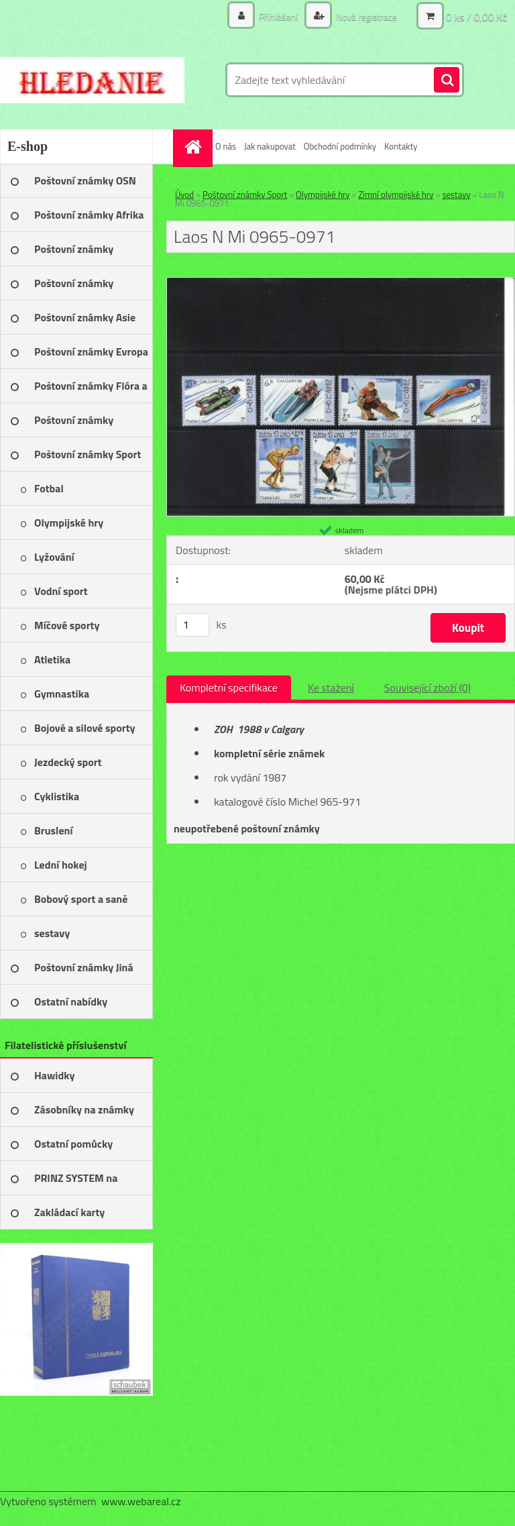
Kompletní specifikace (229, 687)
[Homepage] (194, 146)
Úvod (184, 194)
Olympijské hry (323, 194)
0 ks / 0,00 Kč (476, 17)
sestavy (456, 194)
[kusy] (192, 625)
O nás (225, 146)
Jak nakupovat (270, 146)
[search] (447, 80)
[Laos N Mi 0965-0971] (340, 283)
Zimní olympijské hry (395, 194)
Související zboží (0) (427, 687)
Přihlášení (278, 16)
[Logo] (92, 79)
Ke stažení (331, 687)
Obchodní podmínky (340, 146)
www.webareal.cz (141, 1501)
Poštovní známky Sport (245, 194)
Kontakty (400, 146)
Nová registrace (365, 16)
